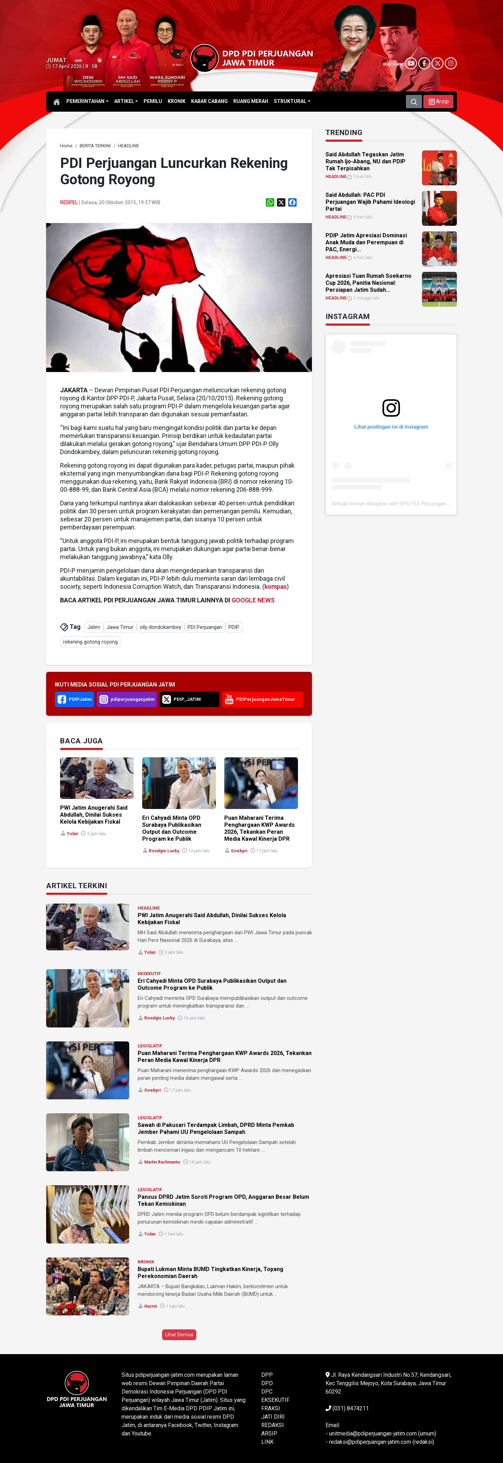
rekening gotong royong (90, 642)
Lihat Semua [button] (179, 1334)
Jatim (93, 627)
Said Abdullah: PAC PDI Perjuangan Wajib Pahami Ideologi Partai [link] (370, 202)
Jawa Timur (120, 627)
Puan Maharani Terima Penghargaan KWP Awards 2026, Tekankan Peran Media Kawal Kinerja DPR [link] (259, 828)
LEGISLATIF (150, 1045)
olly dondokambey (160, 627)
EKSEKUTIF (149, 973)
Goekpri (239, 850)
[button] (438, 101)
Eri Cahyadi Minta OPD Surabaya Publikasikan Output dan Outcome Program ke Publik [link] (171, 828)
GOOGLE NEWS (253, 600)
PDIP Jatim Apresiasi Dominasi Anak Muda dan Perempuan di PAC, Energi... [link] (366, 242)
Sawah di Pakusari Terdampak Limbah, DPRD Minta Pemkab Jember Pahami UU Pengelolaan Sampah (216, 1128)
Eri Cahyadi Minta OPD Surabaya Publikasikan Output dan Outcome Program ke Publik (212, 984)
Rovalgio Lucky (164, 850)
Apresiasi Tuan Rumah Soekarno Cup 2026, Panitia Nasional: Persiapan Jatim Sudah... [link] (368, 283)
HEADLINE (149, 908)
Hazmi (150, 1306)
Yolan (72, 833)
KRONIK (146, 1261)
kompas (275, 586)
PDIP (233, 627)
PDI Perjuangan (205, 627)
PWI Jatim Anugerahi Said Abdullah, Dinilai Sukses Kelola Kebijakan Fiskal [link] (93, 814)
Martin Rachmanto (162, 1162)
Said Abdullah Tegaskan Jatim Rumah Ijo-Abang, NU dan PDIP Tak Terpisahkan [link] (366, 161)
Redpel (69, 202)
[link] (66, 145)
